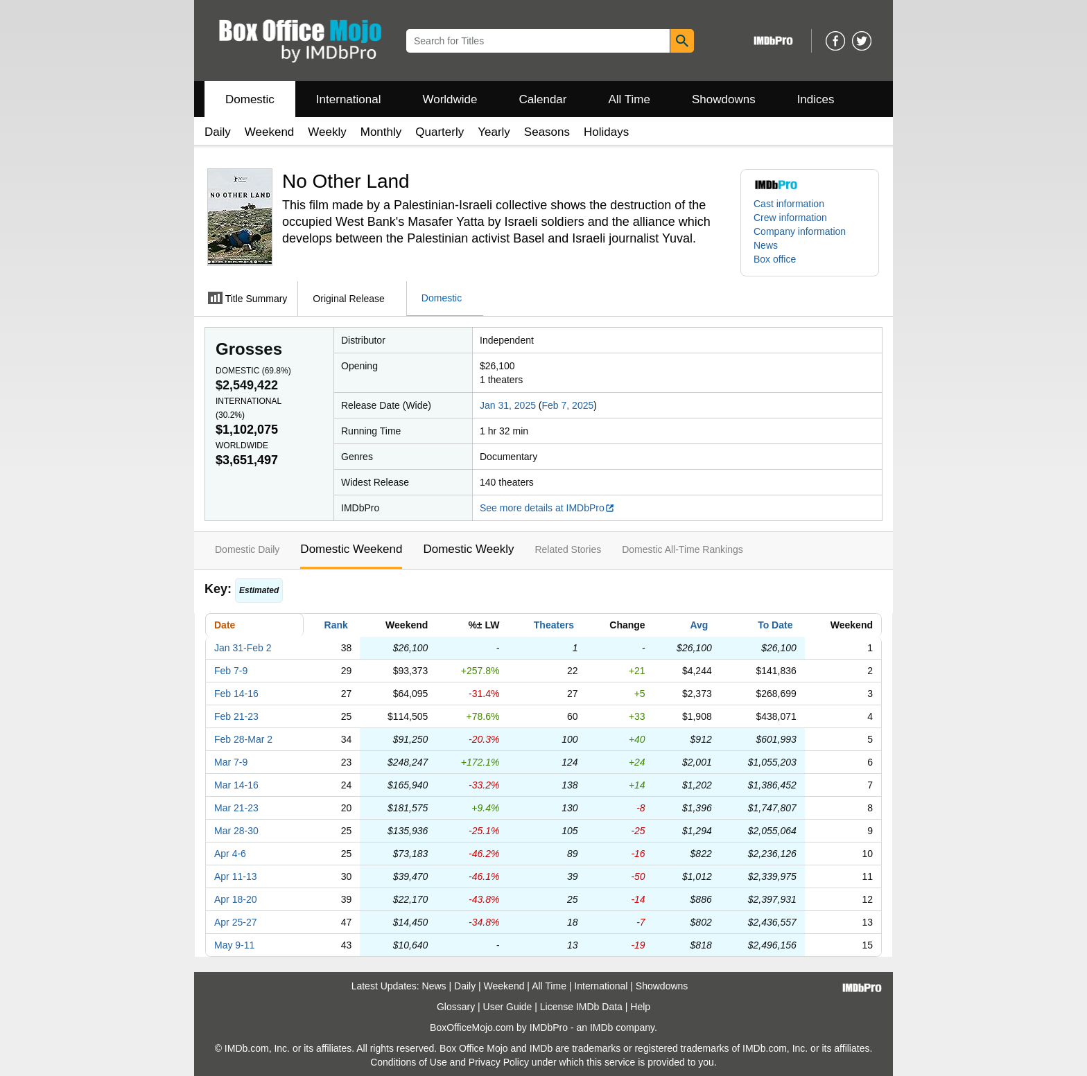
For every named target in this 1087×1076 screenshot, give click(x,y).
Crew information (790, 217)
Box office (775, 259)
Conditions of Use (408, 1062)
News (766, 245)
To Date (775, 624)
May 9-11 (234, 945)
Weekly (327, 132)
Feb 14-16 (236, 693)
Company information (800, 231)
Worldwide (449, 99)
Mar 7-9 (230, 762)
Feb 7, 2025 (568, 405)
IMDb (601, 1027)
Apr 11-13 (235, 876)
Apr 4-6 (230, 853)
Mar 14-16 (236, 785)
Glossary (456, 1006)
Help (640, 1006)
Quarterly (439, 132)
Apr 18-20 (235, 899)
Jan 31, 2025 (508, 405)
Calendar (543, 99)
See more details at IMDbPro (547, 507)
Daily (218, 132)
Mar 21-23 (236, 807)
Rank (336, 624)
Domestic (250, 99)
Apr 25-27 (235, 922)
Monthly (381, 132)
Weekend (270, 132)
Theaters (554, 624)
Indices (816, 99)
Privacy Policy (499, 1062)
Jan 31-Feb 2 (243, 647)
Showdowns (724, 99)
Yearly (494, 132)
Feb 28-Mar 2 (243, 739)
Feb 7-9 (230, 670)
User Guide (507, 1006)
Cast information (789, 203)
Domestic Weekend (351, 549)
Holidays (606, 132)
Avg (699, 624)
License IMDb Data (581, 1006)
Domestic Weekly (468, 549)
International (348, 99)
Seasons (547, 132)
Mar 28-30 (236, 830)
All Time (629, 99)
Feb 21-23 (236, 716)
